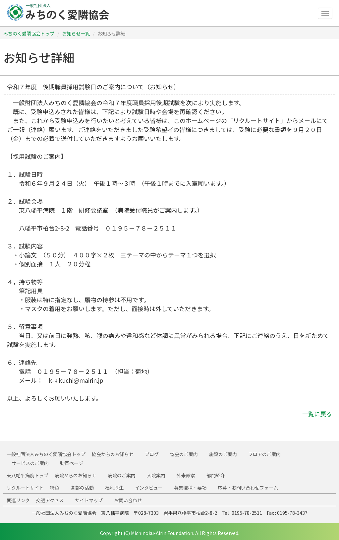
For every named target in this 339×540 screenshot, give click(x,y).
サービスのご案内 (30, 463)
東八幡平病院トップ (27, 475)
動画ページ (71, 463)
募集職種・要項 (190, 487)
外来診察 (186, 475)
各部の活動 (82, 487)
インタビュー (149, 487)
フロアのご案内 (264, 454)
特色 (54, 487)
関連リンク (18, 500)
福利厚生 (114, 487)
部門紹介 (215, 475)
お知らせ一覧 (76, 33)
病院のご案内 (122, 475)
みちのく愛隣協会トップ (28, 33)
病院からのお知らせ (75, 475)
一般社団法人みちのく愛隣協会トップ (46, 454)
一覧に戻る (317, 413)
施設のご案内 (223, 454)
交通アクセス (50, 500)
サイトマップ (89, 500)
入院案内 (156, 475)
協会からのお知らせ (113, 454)
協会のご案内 (184, 454)
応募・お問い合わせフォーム (248, 487)
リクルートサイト (25, 487)
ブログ (152, 454)
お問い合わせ (128, 500)
